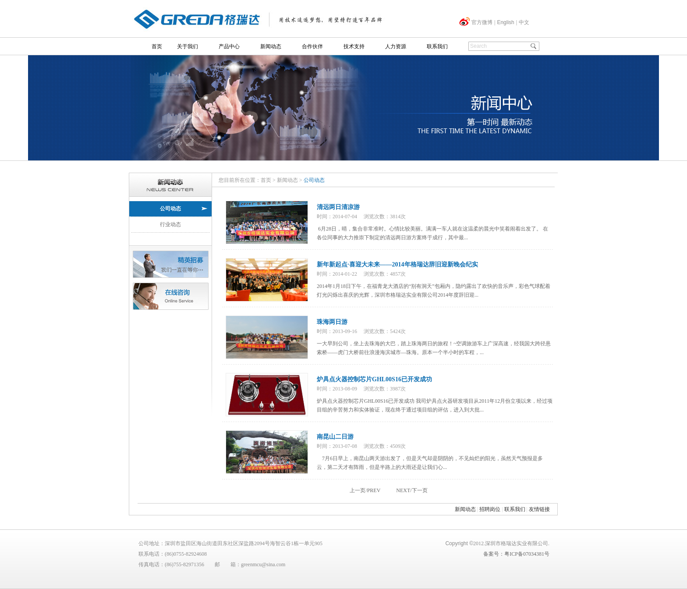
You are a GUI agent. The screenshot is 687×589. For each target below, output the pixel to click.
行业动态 (170, 224)
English (505, 22)
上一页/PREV (365, 490)
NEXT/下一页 (411, 490)
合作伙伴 (312, 46)
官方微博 (481, 22)
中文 (524, 22)
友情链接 (539, 509)
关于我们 (187, 46)
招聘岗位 (489, 509)
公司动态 (170, 209)
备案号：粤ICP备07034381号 (516, 554)
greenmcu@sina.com (263, 564)
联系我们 (437, 46)
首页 (157, 46)
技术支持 (354, 46)
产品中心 (229, 46)
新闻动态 (270, 46)
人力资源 (395, 46)
